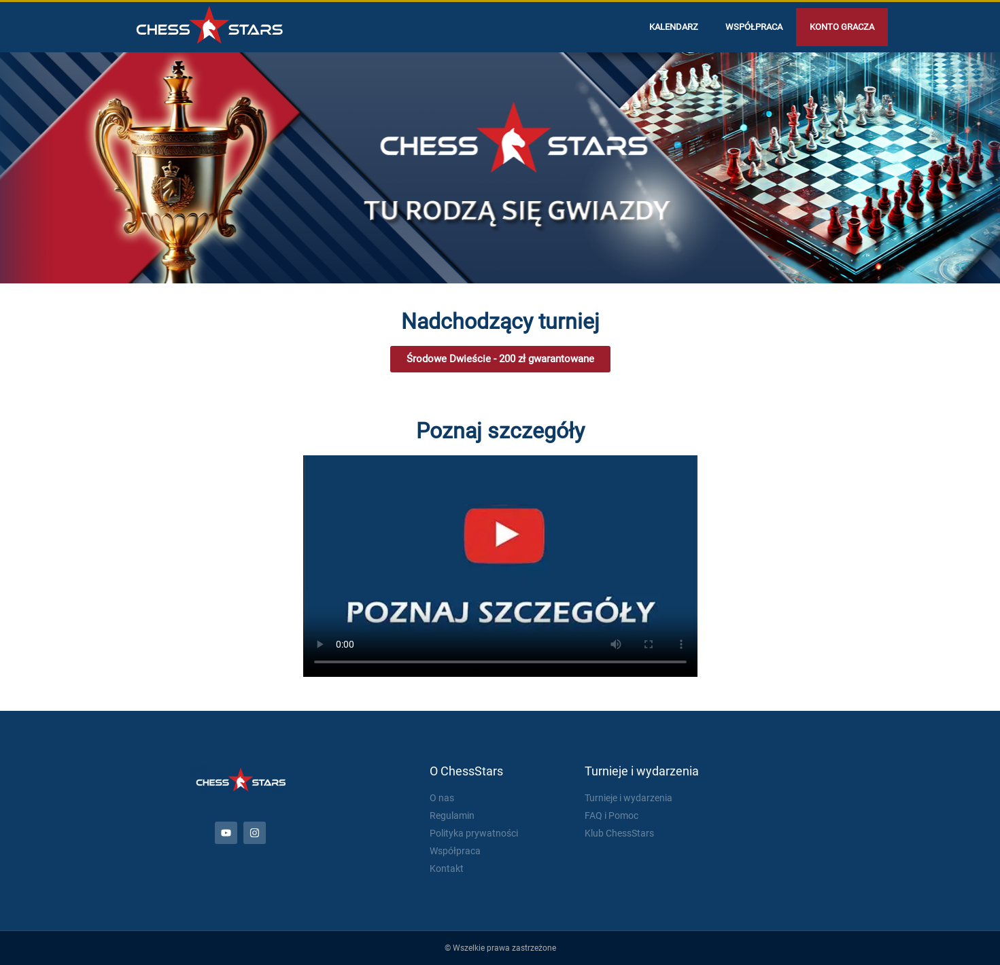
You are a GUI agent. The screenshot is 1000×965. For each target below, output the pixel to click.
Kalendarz (673, 27)
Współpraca (753, 27)
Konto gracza (842, 27)
